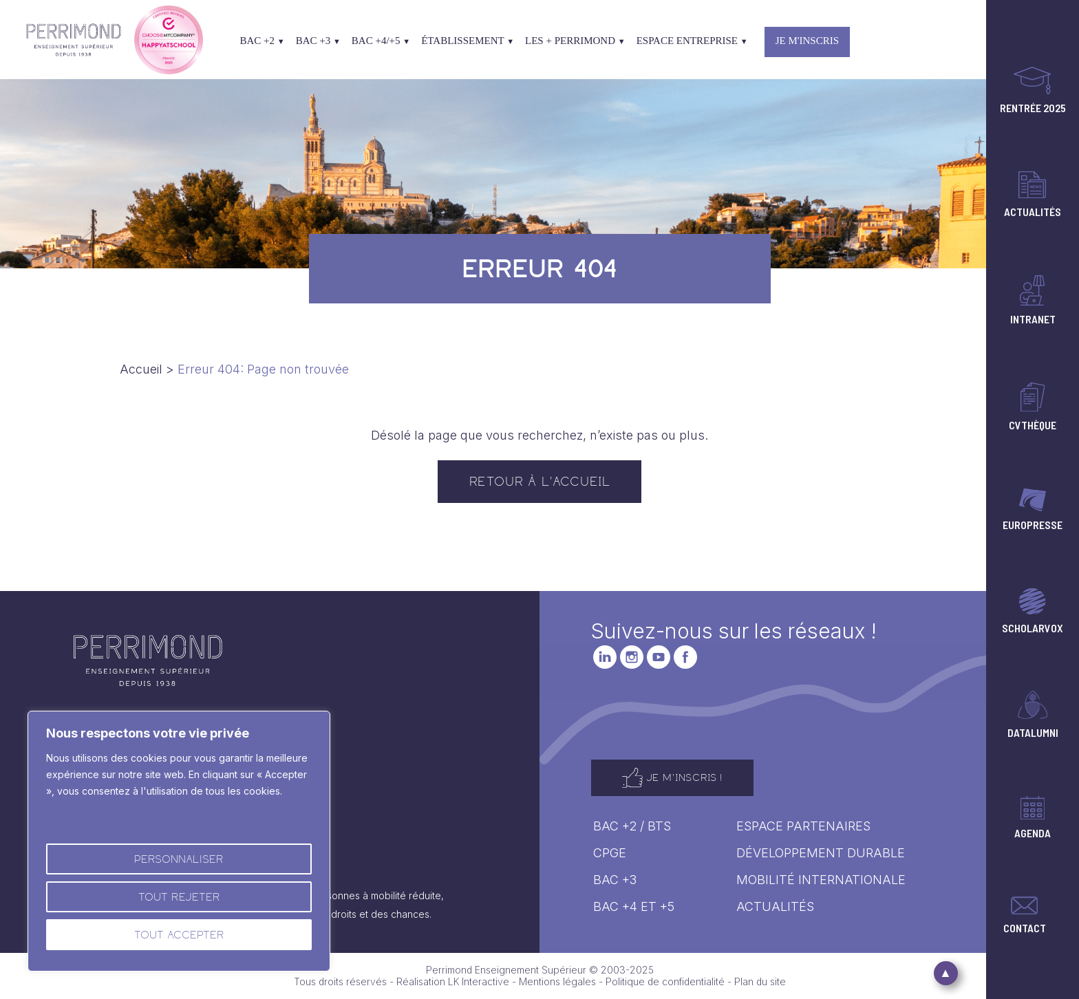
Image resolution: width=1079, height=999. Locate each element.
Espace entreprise (692, 40)
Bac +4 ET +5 (633, 906)
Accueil (141, 369)
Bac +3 (318, 40)
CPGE (609, 853)
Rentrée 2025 (1033, 90)
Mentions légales (557, 982)
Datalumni (1032, 714)
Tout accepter (179, 935)
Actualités (1032, 193)
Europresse (1032, 508)
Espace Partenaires (803, 826)
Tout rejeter (179, 897)
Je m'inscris (807, 40)
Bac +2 (261, 40)
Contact (1024, 914)
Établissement (467, 40)
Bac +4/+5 (381, 40)
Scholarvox (1032, 610)
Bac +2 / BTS (632, 826)
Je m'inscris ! (672, 778)
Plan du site (760, 982)
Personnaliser (179, 859)
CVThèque (1032, 406)
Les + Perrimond (575, 40)
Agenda (1032, 816)
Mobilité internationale (821, 879)
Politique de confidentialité (665, 982)
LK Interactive (478, 982)
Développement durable (820, 853)
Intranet (1033, 299)
